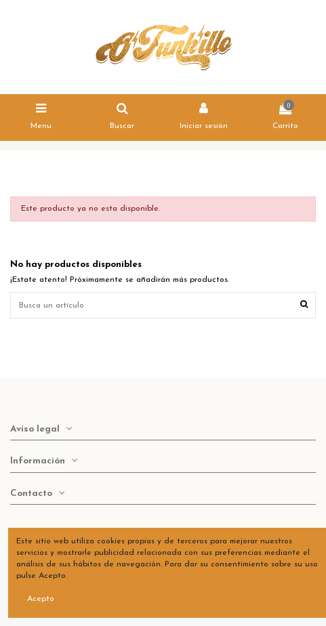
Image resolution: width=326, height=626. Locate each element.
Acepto (40, 599)
